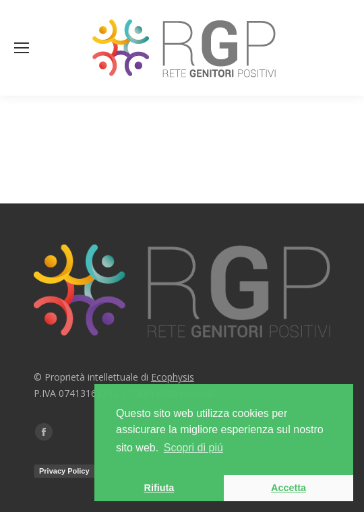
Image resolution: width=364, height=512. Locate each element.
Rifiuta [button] (159, 487)
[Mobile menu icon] (21, 48)
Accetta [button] (288, 487)
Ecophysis (172, 377)
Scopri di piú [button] (193, 447)
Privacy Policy (64, 471)
